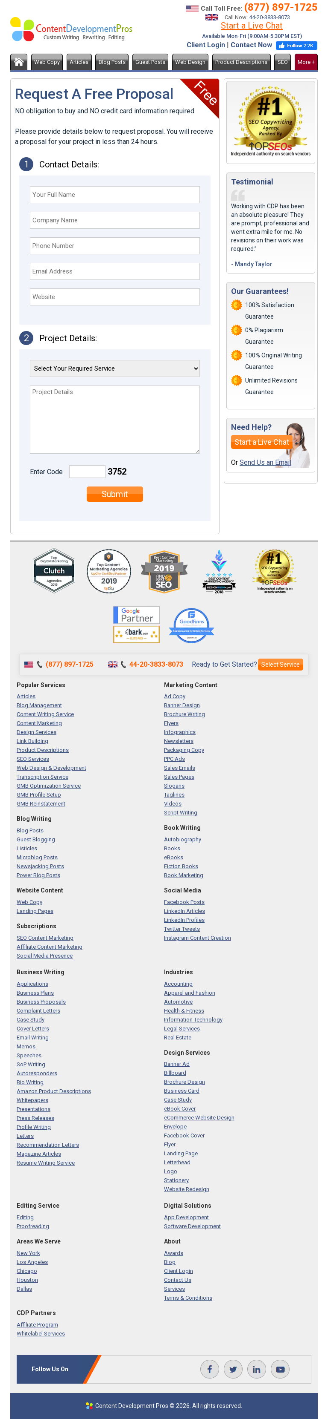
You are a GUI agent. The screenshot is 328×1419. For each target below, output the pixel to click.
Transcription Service (42, 777)
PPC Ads (174, 759)
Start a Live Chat (252, 25)
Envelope (175, 1126)
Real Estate (177, 1037)
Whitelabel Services (41, 1333)
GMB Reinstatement (41, 803)
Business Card (181, 1091)
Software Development (192, 1226)
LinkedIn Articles (184, 911)
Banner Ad (177, 1064)
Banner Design (182, 705)
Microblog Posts (37, 857)
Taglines (174, 795)
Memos (26, 1046)
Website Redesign (186, 1189)
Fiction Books (181, 866)
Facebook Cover (184, 1135)
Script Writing (180, 812)
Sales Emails (179, 768)
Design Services (36, 732)
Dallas (24, 1289)
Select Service (280, 664)
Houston (27, 1280)
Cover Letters (33, 1028)
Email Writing (33, 1037)
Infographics (180, 732)
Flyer (170, 1144)
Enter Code (46, 472)
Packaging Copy (184, 750)
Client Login (206, 45)
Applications (32, 984)
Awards (173, 1253)
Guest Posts (150, 62)
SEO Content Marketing (45, 938)
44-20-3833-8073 (269, 17)
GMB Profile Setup (39, 795)
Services (174, 1289)
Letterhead (177, 1162)
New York (28, 1253)
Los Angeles (32, 1262)
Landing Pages (35, 911)
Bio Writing (30, 1082)
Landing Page (181, 1153)
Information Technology (193, 1019)
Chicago (27, 1271)
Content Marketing (39, 723)
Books (172, 848)
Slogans (174, 786)
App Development (186, 1217)
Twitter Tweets (182, 929)
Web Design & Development (51, 768)
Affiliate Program (37, 1324)
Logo (170, 1171)
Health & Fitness (184, 1010)
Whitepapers (32, 1100)
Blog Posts (112, 62)
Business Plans (35, 993)
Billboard (175, 1073)
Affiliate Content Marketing (49, 947)
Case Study (30, 1019)
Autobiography (182, 839)
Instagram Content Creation (197, 938)
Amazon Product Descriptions (54, 1091)
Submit (115, 494)
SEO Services (33, 759)
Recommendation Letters (48, 1145)
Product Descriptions (241, 62)
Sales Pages (179, 777)
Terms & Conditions (188, 1298)
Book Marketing (183, 875)
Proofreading (33, 1226)
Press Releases (35, 1118)
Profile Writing (34, 1127)
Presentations (33, 1109)
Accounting (178, 984)
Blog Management (39, 705)
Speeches (29, 1055)
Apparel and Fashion (189, 993)
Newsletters (178, 741)
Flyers (171, 723)
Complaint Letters (38, 1010)
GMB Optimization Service (49, 786)
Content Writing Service (45, 714)
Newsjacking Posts (40, 866)
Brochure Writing (184, 714)
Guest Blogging (36, 839)
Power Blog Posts (38, 875)
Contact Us (177, 1280)
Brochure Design (184, 1082)
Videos (173, 803)
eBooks (173, 857)
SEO (283, 62)
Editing (25, 1217)
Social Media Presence (45, 956)
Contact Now (251, 45)
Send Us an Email (265, 462)
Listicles (27, 848)
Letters (25, 1136)
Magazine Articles (39, 1154)
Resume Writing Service (46, 1163)
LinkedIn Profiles (184, 920)
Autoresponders (37, 1073)
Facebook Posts (184, 902)
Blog (170, 1262)
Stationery (176, 1180)
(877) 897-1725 (281, 7)
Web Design (190, 62)
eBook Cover (180, 1108)
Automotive (178, 1002)
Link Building (32, 741)
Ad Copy (174, 696)
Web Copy (47, 62)
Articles (79, 62)
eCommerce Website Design (199, 1117)
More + (306, 62)
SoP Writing (31, 1064)
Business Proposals (41, 1002)
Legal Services (182, 1028)
